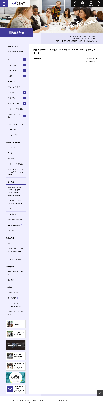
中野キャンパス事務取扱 (15, 109)
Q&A (9, 208)
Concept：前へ (11, 400)
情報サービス (41, 400)
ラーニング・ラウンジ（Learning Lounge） (15, 305)
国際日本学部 (91, 36)
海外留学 (11, 76)
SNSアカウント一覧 (21, 402)
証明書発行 (11, 158)
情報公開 (27, 400)
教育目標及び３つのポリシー (15, 53)
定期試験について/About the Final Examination (15, 202)
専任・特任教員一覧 (14, 87)
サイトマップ (11, 402)
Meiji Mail (11, 230)
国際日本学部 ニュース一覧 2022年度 (84, 38)
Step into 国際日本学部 (15, 259)
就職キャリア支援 (13, 103)
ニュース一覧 (12, 129)
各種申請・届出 (13, 214)
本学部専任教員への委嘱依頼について (15, 273)
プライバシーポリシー (51, 400)
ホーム (72, 36)
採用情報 (34, 400)
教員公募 (11, 280)
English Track (12, 81)
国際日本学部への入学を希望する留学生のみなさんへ (15, 251)
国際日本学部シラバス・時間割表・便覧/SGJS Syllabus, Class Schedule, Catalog (15, 191)
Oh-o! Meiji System (14, 225)
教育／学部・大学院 (80, 36)
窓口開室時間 (12, 147)
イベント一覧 (12, 135)
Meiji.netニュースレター (33, 402)
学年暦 (10, 153)
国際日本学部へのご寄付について (15, 313)
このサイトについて (63, 400)
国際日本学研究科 (13, 292)
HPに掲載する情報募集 (15, 219)
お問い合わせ (20, 400)
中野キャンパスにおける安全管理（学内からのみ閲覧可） (15, 172)
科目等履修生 (12, 298)
